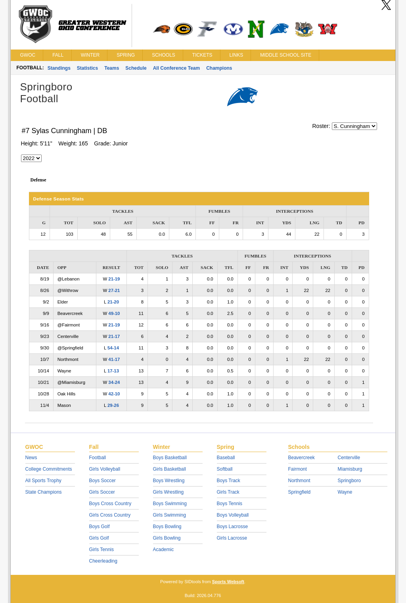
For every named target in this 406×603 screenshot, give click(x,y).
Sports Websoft (228, 581)
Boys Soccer (102, 480)
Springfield (299, 492)
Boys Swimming (170, 503)
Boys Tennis (229, 503)
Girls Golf (99, 538)
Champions (219, 68)
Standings (59, 68)
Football (97, 457)
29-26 (113, 405)
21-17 (114, 336)
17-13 (113, 370)
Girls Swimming (169, 515)
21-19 (114, 279)
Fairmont (297, 469)
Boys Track (228, 480)
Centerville (349, 457)
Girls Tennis (101, 549)
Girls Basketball (169, 469)
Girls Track (228, 492)
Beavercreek (301, 457)
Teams (111, 68)
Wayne (345, 492)
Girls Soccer (102, 492)
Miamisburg (350, 469)
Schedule (135, 68)
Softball (225, 469)
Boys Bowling (167, 526)
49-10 (114, 313)
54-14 (113, 347)
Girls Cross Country (110, 515)
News (31, 457)
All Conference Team (176, 68)
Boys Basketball (170, 457)
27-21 (114, 290)
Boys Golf (99, 526)
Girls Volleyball (105, 469)
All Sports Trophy (43, 480)
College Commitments (48, 469)
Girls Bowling (167, 538)
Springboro (349, 480)
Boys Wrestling (169, 480)
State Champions (43, 492)
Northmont (299, 480)
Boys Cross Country (110, 503)
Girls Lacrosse (232, 538)
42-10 (114, 393)
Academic (163, 549)
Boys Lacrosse (232, 526)
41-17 (114, 359)
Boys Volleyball (233, 515)
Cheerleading (103, 561)
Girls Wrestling (168, 492)
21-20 (113, 302)
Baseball (226, 457)
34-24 (114, 382)
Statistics (87, 68)
